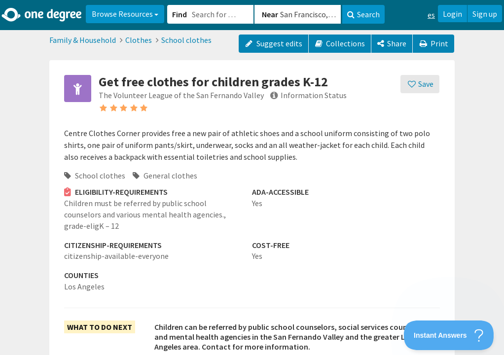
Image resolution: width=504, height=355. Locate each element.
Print (433, 43)
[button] (252, 177)
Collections (340, 43)
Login (452, 14)
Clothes (138, 40)
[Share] (391, 44)
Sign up (484, 14)
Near (270, 14)
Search (363, 14)
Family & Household (82, 40)
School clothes (186, 40)
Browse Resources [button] (125, 14)
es (431, 15)
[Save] (419, 84)
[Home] (42, 14)
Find (179, 14)
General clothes (165, 175)
